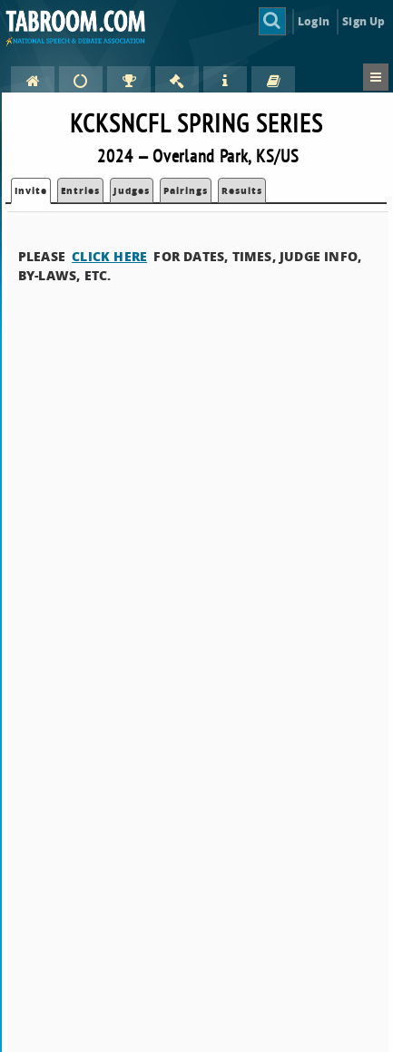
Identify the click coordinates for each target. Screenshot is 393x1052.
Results (241, 190)
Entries (80, 190)
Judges (131, 190)
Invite (31, 190)
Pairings (185, 190)
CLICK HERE (109, 256)
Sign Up (363, 21)
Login (313, 21)
